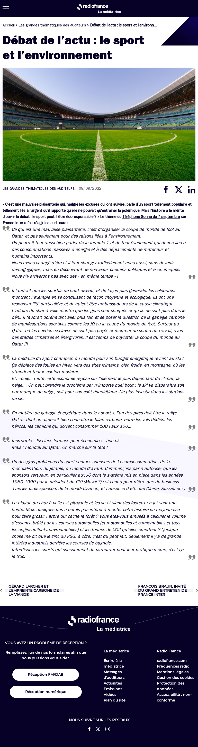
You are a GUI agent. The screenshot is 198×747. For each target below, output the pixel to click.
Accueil (9, 25)
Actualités (113, 683)
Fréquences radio (173, 666)
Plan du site (114, 700)
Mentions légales (172, 672)
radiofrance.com (172, 660)
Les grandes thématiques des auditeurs (52, 25)
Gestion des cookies (175, 677)
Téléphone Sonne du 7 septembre (151, 217)
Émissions (113, 689)
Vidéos (110, 694)
